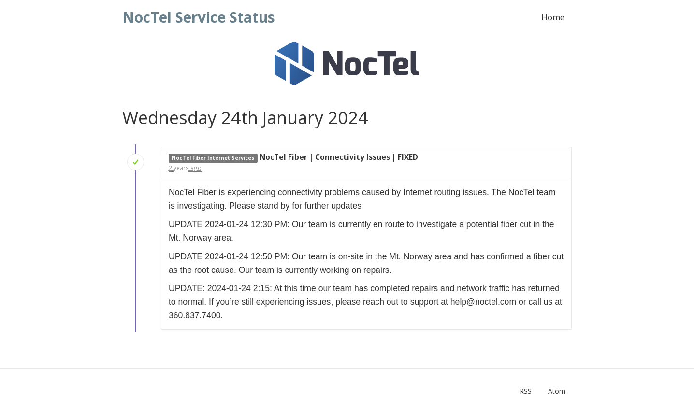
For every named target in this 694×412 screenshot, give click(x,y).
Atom (556, 391)
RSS (526, 391)
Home (552, 17)
